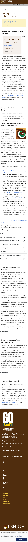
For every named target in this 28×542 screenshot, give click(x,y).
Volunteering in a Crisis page (9, 402)
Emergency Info (6, 501)
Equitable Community (8, 516)
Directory (5, 495)
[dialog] (14, 536)
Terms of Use (6, 509)
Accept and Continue (21, 539)
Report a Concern (7, 522)
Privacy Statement (19, 536)
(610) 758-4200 (8, 45)
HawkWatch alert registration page (16, 192)
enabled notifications (18, 198)
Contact (5, 499)
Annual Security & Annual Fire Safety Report (13, 520)
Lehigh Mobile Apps (7, 505)
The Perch (5, 493)
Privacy (5, 511)
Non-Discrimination (7, 518)
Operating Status (9, 22)
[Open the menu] (25, 1)
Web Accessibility (7, 503)
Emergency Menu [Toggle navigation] (20, 4)
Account (5, 507)
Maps (4, 497)
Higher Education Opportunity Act (11, 514)
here (4, 218)
